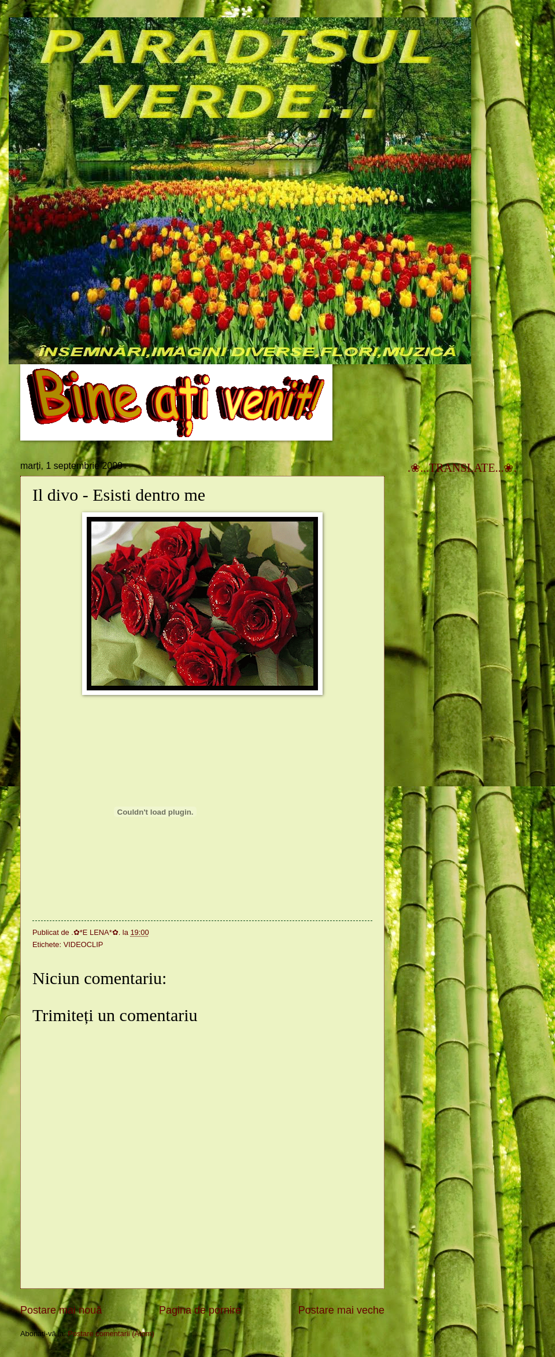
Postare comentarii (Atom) (111, 1333)
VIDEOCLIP (83, 944)
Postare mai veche (341, 1310)
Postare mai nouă (61, 1310)
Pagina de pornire (200, 1310)
